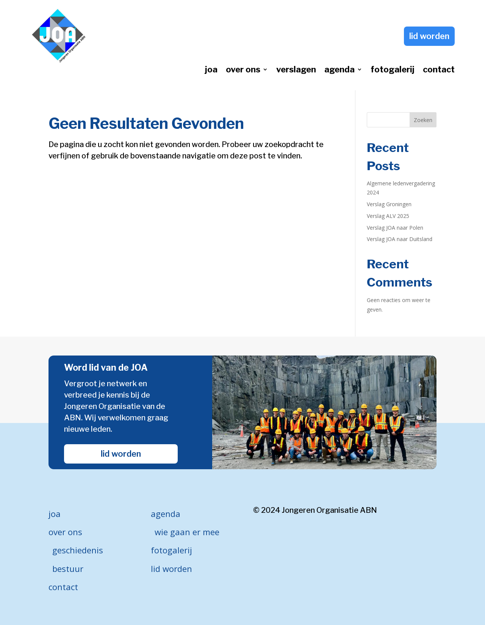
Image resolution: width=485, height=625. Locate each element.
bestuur (67, 568)
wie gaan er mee (187, 531)
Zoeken (423, 120)
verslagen (296, 70)
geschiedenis (77, 550)
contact (439, 70)
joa (211, 70)
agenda (339, 70)
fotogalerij (393, 70)
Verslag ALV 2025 (388, 215)
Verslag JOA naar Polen (395, 227)
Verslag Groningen (389, 204)
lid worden (429, 36)
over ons (243, 70)
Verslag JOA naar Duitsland (399, 239)
